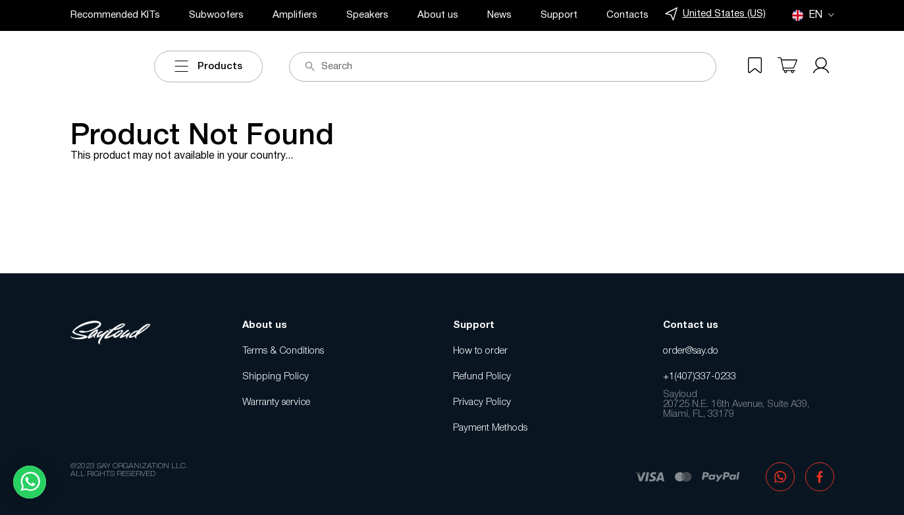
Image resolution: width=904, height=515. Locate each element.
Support (559, 15)
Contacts (627, 15)
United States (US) (715, 14)
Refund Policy (482, 376)
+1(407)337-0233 (699, 376)
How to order (480, 351)
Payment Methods (490, 428)
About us (437, 15)
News (499, 15)
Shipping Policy (275, 376)
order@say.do (690, 351)
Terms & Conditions (283, 351)
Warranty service (276, 402)
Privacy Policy (482, 402)
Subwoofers (216, 15)
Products (208, 66)
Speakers (367, 15)
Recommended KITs (115, 15)
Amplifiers (295, 15)
